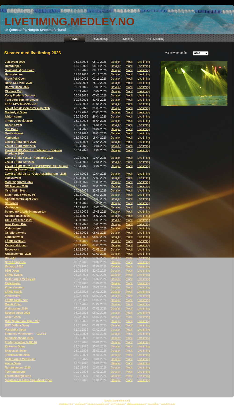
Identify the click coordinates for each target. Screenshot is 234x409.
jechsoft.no (153, 403)
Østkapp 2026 (14, 266)
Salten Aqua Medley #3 (20, 359)
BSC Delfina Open (17, 325)
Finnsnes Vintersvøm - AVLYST (25, 333)
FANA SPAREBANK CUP (21, 104)
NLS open (11, 203)
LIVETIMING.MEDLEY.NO (69, 21)
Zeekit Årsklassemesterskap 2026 (27, 108)
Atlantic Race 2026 (17, 215)
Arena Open (13, 363)
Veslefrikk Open (15, 329)
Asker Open (13, 317)
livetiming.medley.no (98, 403)
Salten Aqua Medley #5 (20, 194)
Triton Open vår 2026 (19, 120)
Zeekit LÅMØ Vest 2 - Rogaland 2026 (29, 157)
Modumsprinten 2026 (19, 182)
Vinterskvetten (14, 287)
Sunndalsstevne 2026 (19, 338)
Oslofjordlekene (15, 232)
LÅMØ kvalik (13, 291)
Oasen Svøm (13, 125)
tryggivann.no (118, 403)
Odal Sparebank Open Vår (22, 321)
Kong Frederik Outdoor (20, 95)
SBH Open (12, 270)
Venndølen (12, 137)
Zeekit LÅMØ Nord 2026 (21, 142)
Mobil (129, 61)
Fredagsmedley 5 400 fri (21, 342)
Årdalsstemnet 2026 (18, 253)
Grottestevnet (14, 133)
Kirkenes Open (15, 346)
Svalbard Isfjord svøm (19, 70)
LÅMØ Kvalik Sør (16, 300)
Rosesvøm (12, 249)
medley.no (80, 403)
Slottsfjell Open (15, 78)
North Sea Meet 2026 (18, 83)
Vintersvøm (12, 296)
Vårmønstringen (15, 245)
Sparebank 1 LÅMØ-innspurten (25, 211)
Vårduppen (12, 207)
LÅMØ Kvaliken (15, 241)
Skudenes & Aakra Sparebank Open (29, 380)
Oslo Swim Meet (15, 190)
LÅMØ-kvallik (14, 274)
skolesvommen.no (136, 403)
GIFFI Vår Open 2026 (18, 220)
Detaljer (116, 61)
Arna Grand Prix (15, 224)
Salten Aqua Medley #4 (20, 279)
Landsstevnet (14, 237)
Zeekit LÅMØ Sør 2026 (20, 162)
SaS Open (11, 129)
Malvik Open (13, 304)
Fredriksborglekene (18, 376)
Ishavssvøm (13, 178)
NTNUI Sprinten (15, 262)
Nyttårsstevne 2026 (17, 367)
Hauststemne (13, 74)
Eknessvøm (13, 283)
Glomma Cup (13, 91)
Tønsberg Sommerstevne (22, 99)
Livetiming (143, 61)
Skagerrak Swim (16, 350)
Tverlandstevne (15, 371)
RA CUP (10, 258)
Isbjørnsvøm (13, 116)
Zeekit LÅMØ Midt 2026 (20, 146)
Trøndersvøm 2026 (17, 355)
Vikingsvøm (13, 228)
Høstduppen (13, 66)
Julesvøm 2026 (15, 61)
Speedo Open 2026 (17, 312)
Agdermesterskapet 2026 (21, 199)
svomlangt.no (168, 403)
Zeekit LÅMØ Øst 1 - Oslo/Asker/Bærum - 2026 (35, 173)
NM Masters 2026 (16, 186)
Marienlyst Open (16, 112)
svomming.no (66, 403)
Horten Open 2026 (17, 87)
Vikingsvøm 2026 (16, 308)
